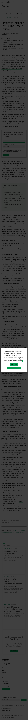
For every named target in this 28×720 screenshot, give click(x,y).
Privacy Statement (17, 360)
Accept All (14, 364)
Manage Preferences (14, 368)
